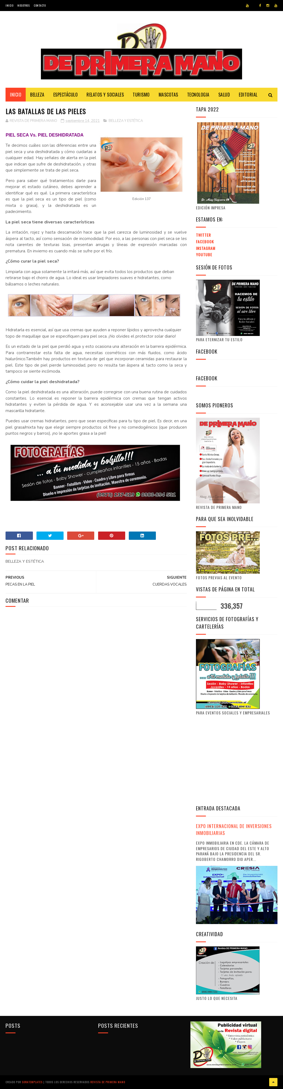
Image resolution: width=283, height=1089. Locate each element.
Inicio (9, 5)
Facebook (205, 241)
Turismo (141, 94)
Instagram (205, 248)
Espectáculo (65, 94)
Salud (224, 94)
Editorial (248, 94)
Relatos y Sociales (105, 94)
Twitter (203, 235)
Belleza (37, 94)
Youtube (204, 254)
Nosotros (23, 5)
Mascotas (168, 94)
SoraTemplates (32, 1082)
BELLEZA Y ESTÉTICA (126, 120)
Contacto (40, 5)
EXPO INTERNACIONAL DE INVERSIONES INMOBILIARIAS (234, 829)
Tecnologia (198, 94)
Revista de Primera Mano (107, 1082)
